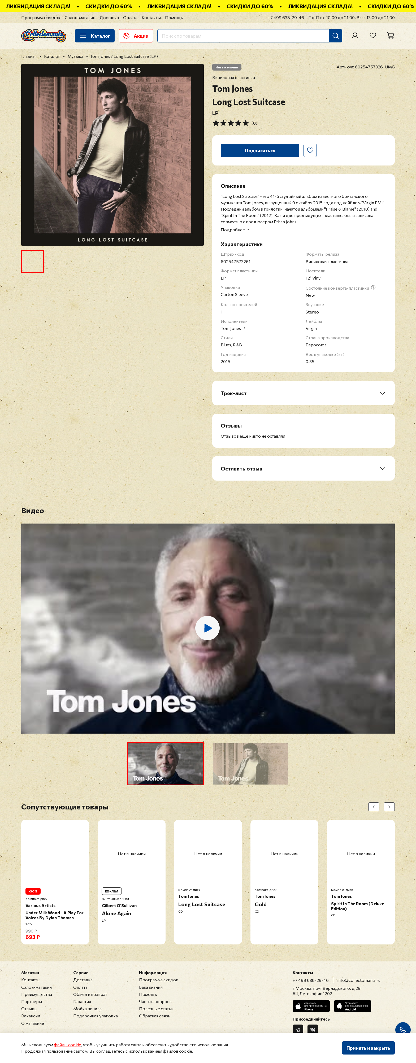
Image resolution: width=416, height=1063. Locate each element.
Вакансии (30, 1015)
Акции (136, 36)
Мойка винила (87, 1008)
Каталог (94, 36)
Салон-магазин (80, 17)
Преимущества (36, 994)
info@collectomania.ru (358, 980)
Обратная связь (154, 1015)
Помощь (174, 17)
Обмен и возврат (90, 994)
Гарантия (82, 1001)
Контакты (151, 17)
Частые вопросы (155, 1001)
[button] (165, 763)
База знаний (151, 987)
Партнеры (31, 1001)
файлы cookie (67, 1044)
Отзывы (29, 1008)
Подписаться (260, 150)
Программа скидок (40, 17)
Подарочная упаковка (95, 1015)
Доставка (109, 17)
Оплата (130, 17)
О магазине (32, 1023)
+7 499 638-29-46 (286, 17)
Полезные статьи (156, 1008)
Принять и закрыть (368, 1048)
